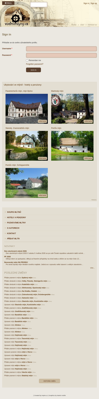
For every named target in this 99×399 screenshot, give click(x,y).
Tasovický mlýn (28, 338)
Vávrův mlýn (27, 372)
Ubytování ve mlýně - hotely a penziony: (23, 85)
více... (92, 268)
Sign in (86, 3)
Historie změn (49, 381)
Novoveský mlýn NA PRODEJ (16, 262)
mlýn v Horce (27, 352)
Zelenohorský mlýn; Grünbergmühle (36, 294)
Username (6, 49)
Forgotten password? (34, 64)
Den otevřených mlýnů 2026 (15, 251)
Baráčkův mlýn (21, 315)
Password (6, 55)
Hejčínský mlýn (21, 335)
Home (73, 25)
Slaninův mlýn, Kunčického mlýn (35, 301)
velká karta (42, 121)
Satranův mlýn (27, 298)
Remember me (33, 60)
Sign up (94, 3)
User (82, 25)
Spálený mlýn (27, 278)
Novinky (9, 246)
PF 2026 (7, 257)
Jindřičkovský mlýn (29, 308)
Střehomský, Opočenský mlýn (34, 288)
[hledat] (39, 4)
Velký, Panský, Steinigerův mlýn (34, 281)
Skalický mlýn (27, 375)
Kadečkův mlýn (28, 284)
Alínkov (18, 325)
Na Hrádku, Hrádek (29, 291)
